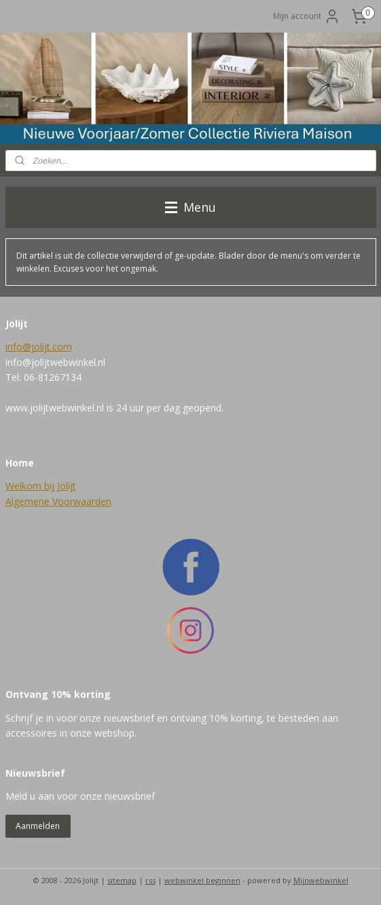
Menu (190, 207)
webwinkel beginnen (202, 880)
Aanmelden (38, 826)
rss (150, 880)
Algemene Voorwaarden (58, 501)
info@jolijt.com (38, 346)
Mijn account (306, 16)
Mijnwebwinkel (320, 880)
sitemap (122, 880)
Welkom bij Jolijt (40, 485)
